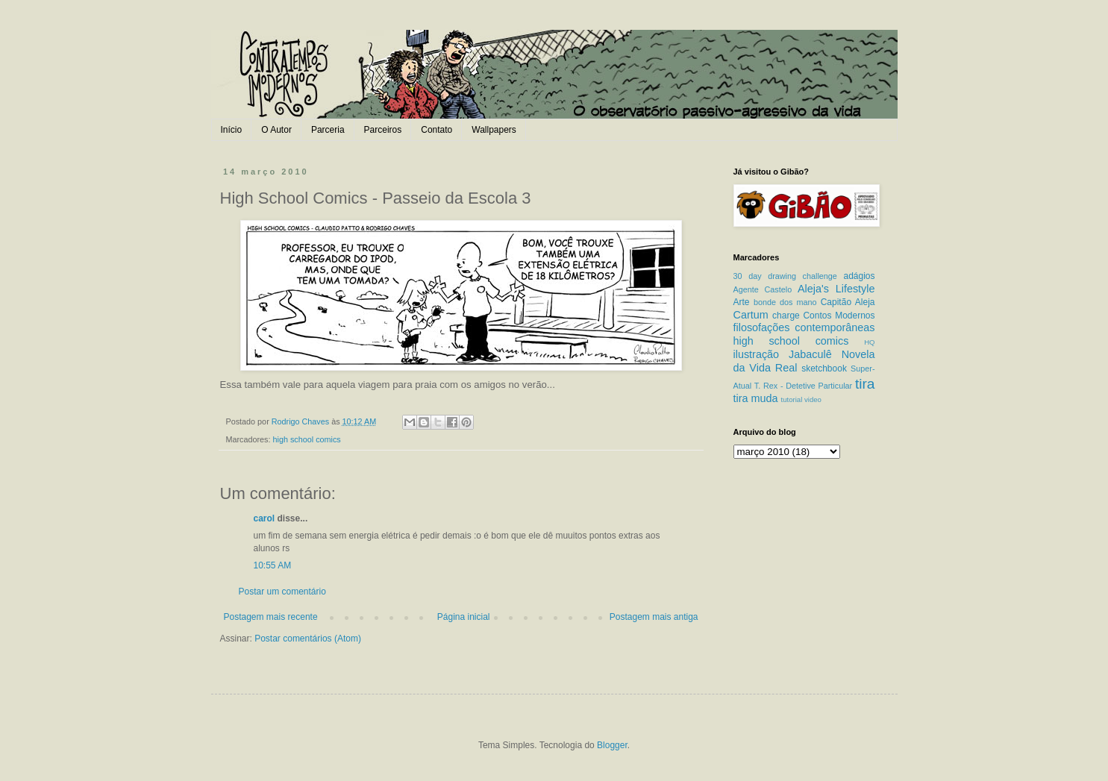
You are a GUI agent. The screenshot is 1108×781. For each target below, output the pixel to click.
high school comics (307, 439)
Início (231, 130)
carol (264, 518)
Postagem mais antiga (654, 617)
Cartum (751, 315)
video (812, 399)
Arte (741, 302)
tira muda (755, 398)
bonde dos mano (785, 302)
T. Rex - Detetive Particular (803, 385)
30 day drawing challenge (785, 276)
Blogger (612, 745)
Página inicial (463, 617)
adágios (858, 276)
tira (865, 384)
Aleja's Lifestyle (836, 289)
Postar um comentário (282, 591)
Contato (436, 130)
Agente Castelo (762, 289)
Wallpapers (494, 130)
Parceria (328, 130)
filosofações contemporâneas (804, 327)
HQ (869, 342)
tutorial (792, 399)
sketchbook (824, 368)
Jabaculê (810, 354)
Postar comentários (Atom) (307, 638)
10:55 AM (273, 565)
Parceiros (383, 130)
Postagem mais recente (271, 617)
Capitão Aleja (848, 302)
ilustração (756, 354)
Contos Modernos (838, 315)
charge (786, 315)
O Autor (276, 130)
